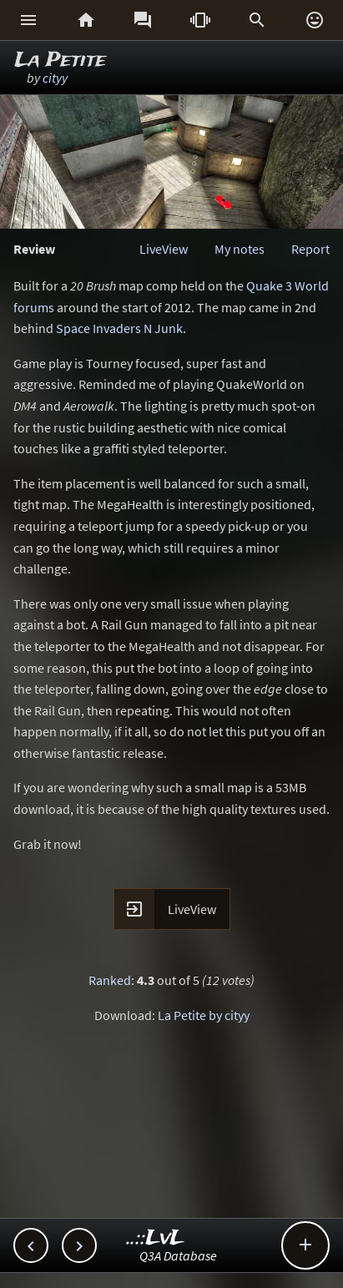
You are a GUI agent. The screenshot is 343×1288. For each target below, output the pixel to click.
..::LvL (156, 1238)
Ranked (109, 980)
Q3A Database (178, 1255)
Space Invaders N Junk (119, 328)
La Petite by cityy (204, 1015)
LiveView (163, 248)
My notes (239, 248)
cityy (55, 77)
